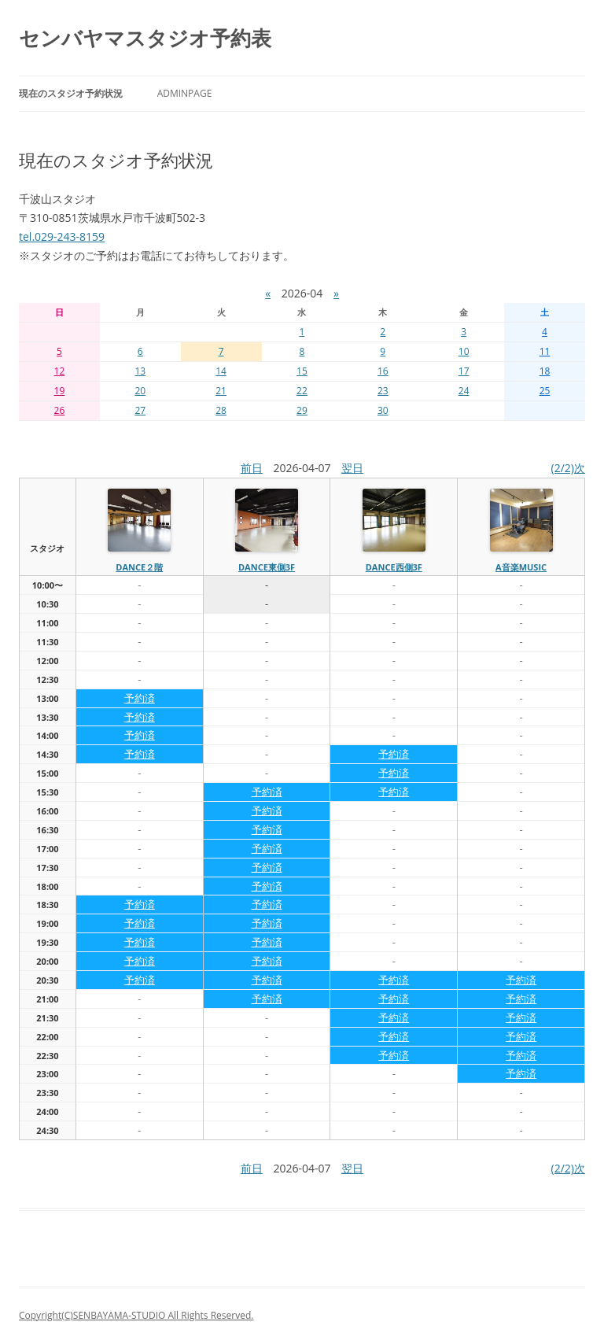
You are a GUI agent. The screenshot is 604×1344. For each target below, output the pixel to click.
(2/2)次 (568, 467)
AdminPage (184, 93)
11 (545, 351)
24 (464, 390)
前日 (252, 467)
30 (383, 410)
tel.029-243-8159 (62, 236)
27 (139, 410)
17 (464, 371)
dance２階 (139, 567)
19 (59, 390)
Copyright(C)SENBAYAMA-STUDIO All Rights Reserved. (136, 1315)
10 (464, 351)
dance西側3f (394, 567)
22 (302, 390)
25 (545, 390)
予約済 (139, 698)
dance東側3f (266, 567)
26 (59, 410)
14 (220, 371)
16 (383, 371)
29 (302, 410)
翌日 (352, 467)
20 (139, 390)
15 (302, 371)
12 (59, 371)
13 (139, 371)
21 (220, 390)
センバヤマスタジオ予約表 (145, 38)
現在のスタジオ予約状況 (71, 93)
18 (545, 371)
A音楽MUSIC (521, 567)
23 (383, 390)
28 (220, 410)
